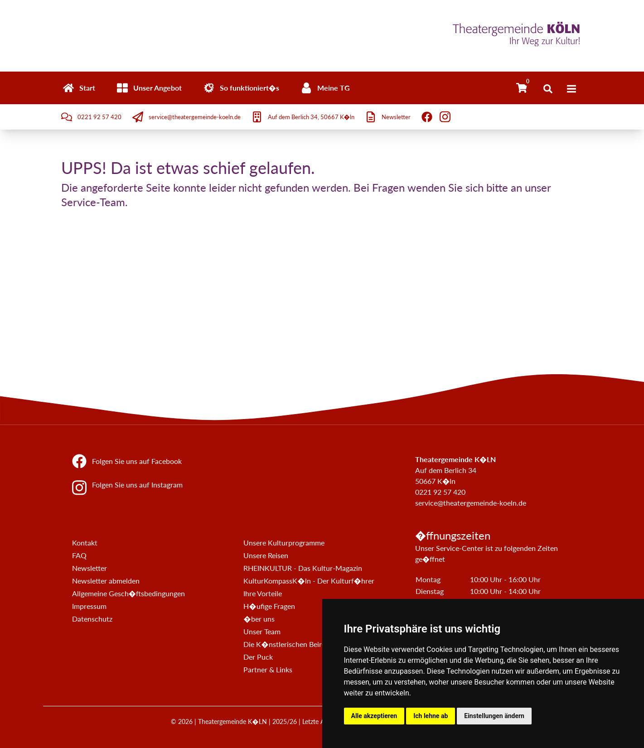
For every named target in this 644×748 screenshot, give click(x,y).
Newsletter (89, 568)
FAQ (79, 555)
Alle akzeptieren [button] (374, 715)
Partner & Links (267, 669)
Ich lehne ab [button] (430, 715)
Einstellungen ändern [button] (494, 715)
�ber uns (258, 618)
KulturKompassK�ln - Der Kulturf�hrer (308, 580)
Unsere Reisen (265, 555)
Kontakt (84, 542)
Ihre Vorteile (262, 593)
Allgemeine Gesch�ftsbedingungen (128, 593)
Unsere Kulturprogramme (283, 542)
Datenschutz (92, 618)
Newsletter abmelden (106, 580)
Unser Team (262, 631)
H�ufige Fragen (269, 606)
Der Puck (258, 656)
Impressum (89, 606)
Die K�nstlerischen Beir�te (289, 644)
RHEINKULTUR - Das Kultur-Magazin (302, 568)
